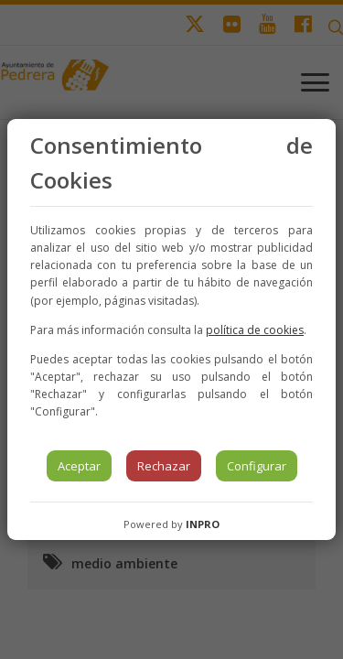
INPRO (203, 524)
